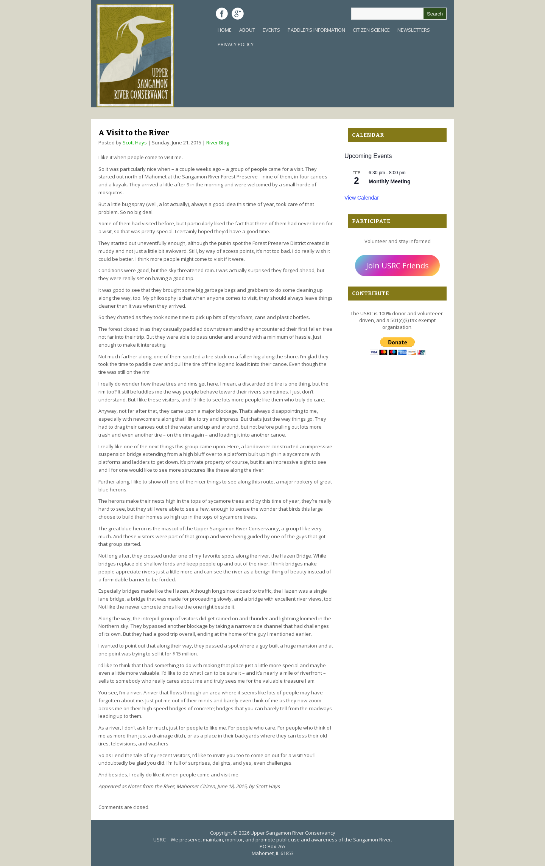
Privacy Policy (236, 44)
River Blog (217, 142)
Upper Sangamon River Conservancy (293, 832)
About (247, 29)
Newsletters (413, 29)
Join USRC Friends (397, 265)
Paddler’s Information (316, 29)
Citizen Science (371, 29)
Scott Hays (135, 142)
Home (225, 29)
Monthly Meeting (389, 181)
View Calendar (361, 198)
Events (271, 29)
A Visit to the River (133, 132)
